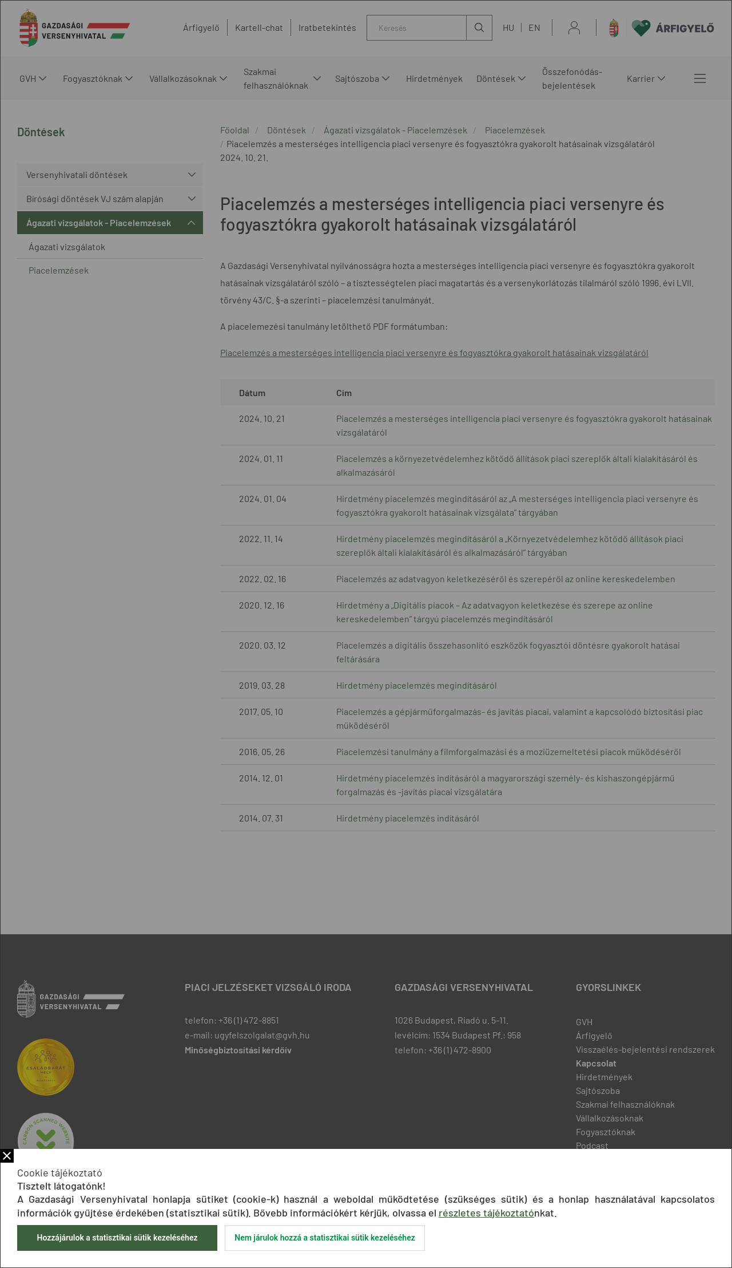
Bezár (7, 1156)
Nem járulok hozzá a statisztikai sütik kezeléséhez (324, 1237)
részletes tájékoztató (486, 1212)
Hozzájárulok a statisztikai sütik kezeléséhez (117, 1237)
